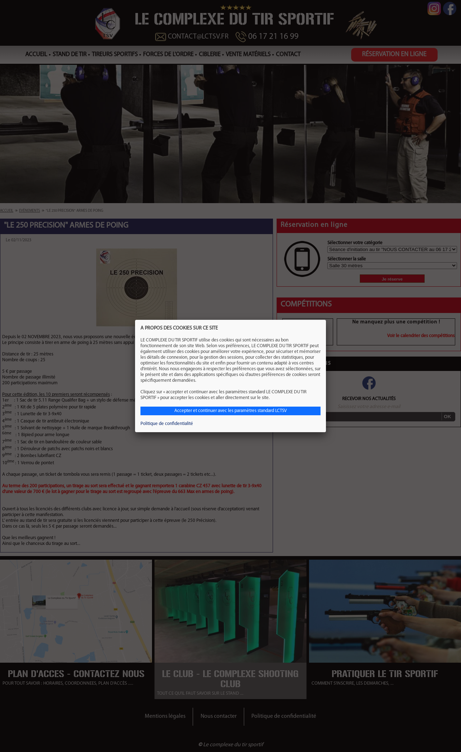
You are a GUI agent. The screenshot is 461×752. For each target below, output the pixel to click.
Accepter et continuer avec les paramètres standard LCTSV (230, 410)
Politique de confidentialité (166, 423)
